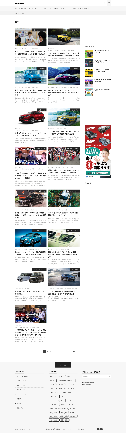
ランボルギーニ (63, 50)
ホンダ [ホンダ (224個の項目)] (57, 396)
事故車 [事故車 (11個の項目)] (51, 408)
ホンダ (29, 48)
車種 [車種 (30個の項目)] (51, 420)
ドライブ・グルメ (46, 8)
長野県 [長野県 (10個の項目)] (67, 420)
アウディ (62, 288)
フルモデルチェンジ (69, 288)
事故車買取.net (86, 384)
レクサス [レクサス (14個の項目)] (63, 404)
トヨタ (25, 249)
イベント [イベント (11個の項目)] (52, 384)
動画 (21, 327)
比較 (32, 87)
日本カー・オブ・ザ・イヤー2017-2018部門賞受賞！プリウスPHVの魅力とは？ (30, 253)
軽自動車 (35, 87)
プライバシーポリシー (69, 429)
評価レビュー (65, 8)
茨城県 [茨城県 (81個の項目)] (61, 416)
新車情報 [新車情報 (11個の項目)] (56, 412)
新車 (33, 48)
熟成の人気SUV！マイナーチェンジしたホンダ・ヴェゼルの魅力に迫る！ (30, 134)
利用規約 (47, 429)
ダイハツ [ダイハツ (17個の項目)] (66, 388)
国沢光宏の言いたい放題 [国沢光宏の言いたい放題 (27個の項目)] (61, 408)
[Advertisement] (98, 31)
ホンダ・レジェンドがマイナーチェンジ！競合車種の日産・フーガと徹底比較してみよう (63, 92)
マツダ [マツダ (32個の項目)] (62, 400)
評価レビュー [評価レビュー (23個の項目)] (73, 416)
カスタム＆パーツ (76, 8)
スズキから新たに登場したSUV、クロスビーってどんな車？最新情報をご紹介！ (63, 133)
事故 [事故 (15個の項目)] (73, 404)
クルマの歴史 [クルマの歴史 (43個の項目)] (59, 384)
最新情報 (32, 209)
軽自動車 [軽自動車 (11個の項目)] (56, 420)
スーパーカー (55, 50)
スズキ (25, 87)
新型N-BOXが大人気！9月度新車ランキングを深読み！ (30, 293)
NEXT (74, 351)
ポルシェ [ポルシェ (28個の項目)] (63, 396)
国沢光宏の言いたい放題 (28, 168)
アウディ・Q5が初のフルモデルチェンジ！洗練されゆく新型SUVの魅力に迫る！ (64, 293)
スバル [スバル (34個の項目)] (51, 388)
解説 (39, 168)
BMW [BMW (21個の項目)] (51, 376)
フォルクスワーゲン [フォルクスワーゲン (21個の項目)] (67, 392)
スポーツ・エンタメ (20, 8)
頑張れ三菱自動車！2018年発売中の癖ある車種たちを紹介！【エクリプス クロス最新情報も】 (30, 215)
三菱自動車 (19, 168)
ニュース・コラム (33, 8)
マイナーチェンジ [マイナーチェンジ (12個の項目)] (54, 400)
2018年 (58, 167)
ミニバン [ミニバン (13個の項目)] (68, 400)
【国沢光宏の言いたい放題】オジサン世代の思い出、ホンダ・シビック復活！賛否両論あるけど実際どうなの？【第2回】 (30, 332)
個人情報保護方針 (56, 429)
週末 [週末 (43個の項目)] (62, 420)
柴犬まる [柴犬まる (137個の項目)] (72, 412)
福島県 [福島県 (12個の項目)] (55, 416)
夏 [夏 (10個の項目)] (70, 408)
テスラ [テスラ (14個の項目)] (72, 388)
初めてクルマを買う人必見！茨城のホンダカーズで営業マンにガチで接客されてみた (30, 53)
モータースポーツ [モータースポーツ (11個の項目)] (54, 404)
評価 (39, 327)
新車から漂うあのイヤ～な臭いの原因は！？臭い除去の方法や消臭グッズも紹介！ (62, 254)
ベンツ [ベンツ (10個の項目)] (51, 396)
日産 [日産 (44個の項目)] (62, 412)
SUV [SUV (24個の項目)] (56, 376)
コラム (25, 48)
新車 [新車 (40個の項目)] (51, 412)
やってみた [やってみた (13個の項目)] (62, 376)
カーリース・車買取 (22, 376)
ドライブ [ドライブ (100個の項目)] (57, 392)
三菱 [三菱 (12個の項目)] (69, 404)
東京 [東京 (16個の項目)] (66, 412)
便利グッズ (63, 249)
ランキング (67, 167)
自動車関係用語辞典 (88, 382)
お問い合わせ (87, 8)
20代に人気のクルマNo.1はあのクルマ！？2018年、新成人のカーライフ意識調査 (64, 171)
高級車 (72, 50)
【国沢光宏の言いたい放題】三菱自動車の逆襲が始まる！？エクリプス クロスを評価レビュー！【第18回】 (30, 175)
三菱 (25, 209)
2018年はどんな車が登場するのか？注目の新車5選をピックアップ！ (64, 214)
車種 (35, 209)
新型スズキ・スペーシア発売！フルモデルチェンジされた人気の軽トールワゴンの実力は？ (30, 92)
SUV (51, 50)
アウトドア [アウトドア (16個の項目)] (52, 380)
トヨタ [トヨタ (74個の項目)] (51, 392)
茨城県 (36, 48)
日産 (74, 87)
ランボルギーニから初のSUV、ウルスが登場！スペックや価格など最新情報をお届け (63, 54)
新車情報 (56, 8)
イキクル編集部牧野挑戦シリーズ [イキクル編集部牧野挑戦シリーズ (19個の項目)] (66, 380)
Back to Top (63, 365)
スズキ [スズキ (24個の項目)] (72, 384)
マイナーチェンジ (65, 87)
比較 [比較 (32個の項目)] (51, 416)
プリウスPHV (31, 249)
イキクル (27, 429)
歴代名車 (19, 403)
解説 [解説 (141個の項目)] (66, 416)
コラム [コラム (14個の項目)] (67, 384)
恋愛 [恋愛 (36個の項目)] (74, 408)
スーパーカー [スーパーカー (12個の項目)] (58, 388)
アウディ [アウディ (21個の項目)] (69, 376)
